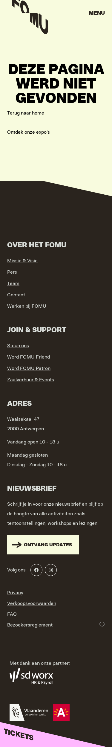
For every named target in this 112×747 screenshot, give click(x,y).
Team (13, 283)
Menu (97, 13)
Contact (16, 294)
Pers (12, 272)
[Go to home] (30, 15)
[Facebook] (36, 570)
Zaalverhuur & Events (30, 379)
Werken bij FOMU (26, 306)
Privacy (15, 592)
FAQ (12, 614)
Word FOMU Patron (28, 368)
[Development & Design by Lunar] (102, 624)
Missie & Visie (22, 260)
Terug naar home (25, 113)
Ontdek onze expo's (28, 132)
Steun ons (18, 345)
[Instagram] (51, 570)
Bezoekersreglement (30, 625)
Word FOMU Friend (28, 357)
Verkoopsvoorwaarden (31, 603)
